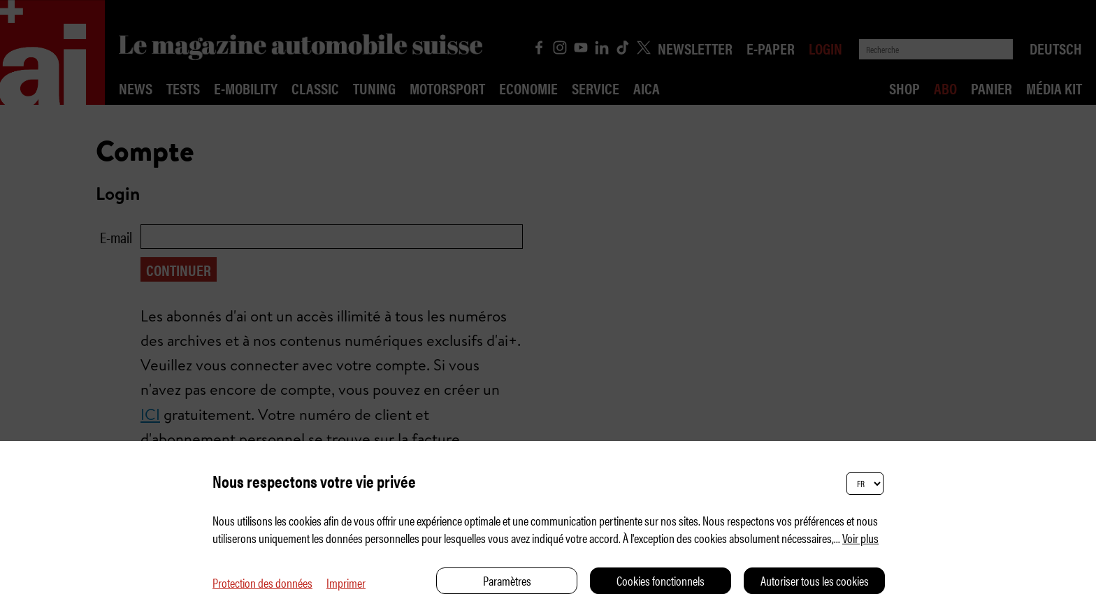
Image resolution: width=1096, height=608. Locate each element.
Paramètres (507, 580)
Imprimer (346, 582)
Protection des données (262, 582)
